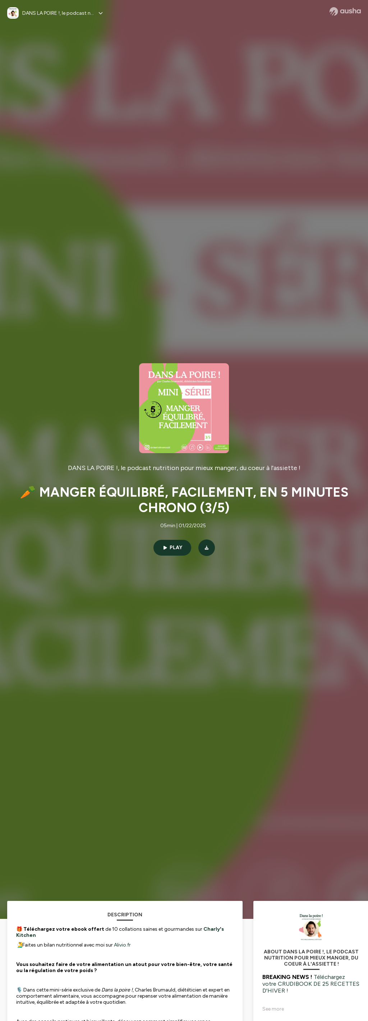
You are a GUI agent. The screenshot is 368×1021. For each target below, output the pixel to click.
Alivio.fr (122, 945)
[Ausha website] (345, 11)
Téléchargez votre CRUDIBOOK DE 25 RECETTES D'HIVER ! (310, 984)
